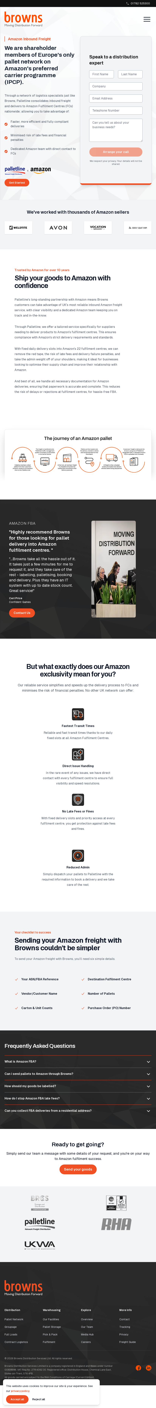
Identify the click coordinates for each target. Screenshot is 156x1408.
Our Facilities (51, 1319)
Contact (124, 1319)
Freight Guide (127, 1342)
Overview (87, 1319)
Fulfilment (49, 1342)
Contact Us (22, 613)
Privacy (124, 1334)
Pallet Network (14, 1319)
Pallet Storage (52, 1326)
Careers (86, 1342)
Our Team (87, 1326)
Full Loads (11, 1334)
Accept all (17, 1399)
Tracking (124, 1326)
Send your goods (78, 1169)
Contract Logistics (16, 1342)
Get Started (17, 182)
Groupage (11, 1326)
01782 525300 (138, 3)
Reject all (38, 1399)
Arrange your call (116, 152)
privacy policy (20, 1390)
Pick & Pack (50, 1334)
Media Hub (87, 1334)
